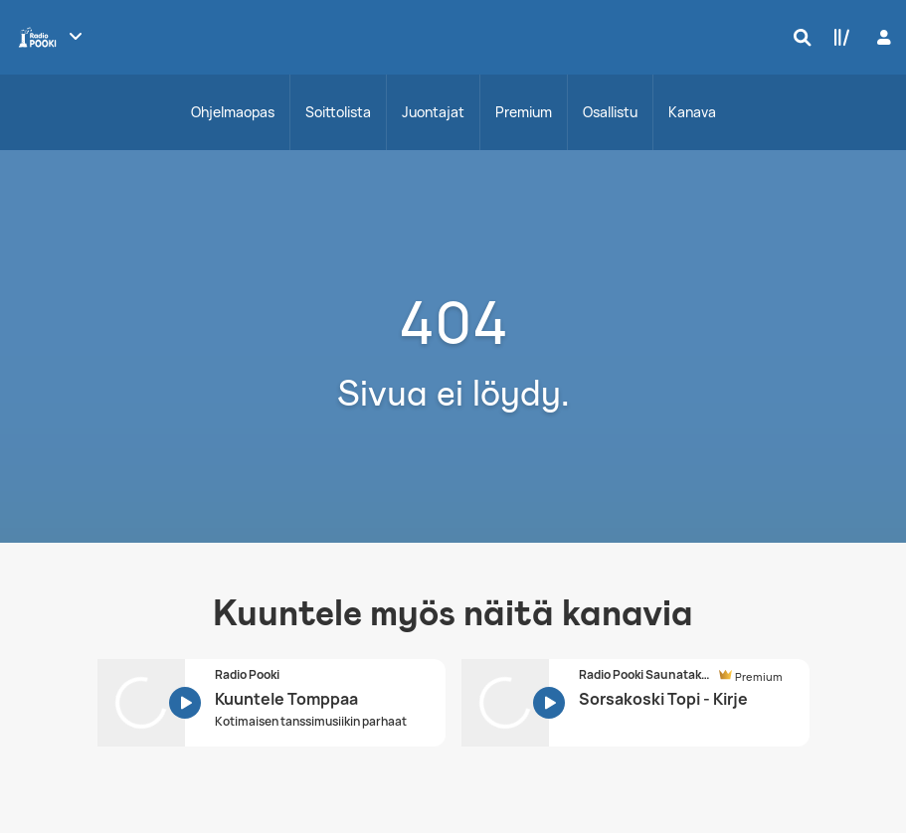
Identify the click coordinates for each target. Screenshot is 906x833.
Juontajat (433, 111)
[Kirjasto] (837, 37)
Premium (523, 111)
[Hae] (797, 37)
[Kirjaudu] (881, 37)
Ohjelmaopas (232, 111)
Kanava (692, 111)
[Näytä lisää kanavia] (76, 36)
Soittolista (338, 111)
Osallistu (610, 111)
